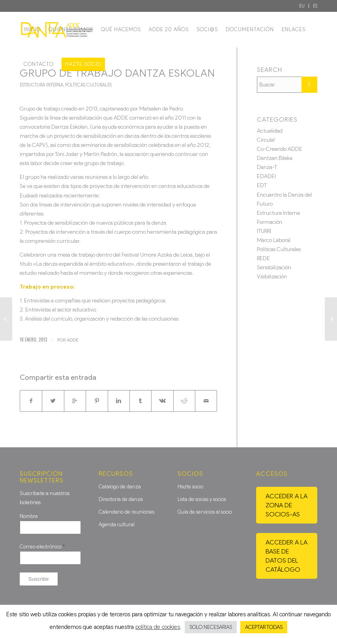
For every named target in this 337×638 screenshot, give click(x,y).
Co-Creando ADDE (279, 149)
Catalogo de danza (120, 487)
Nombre (29, 516)
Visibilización (272, 276)
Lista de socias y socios (202, 499)
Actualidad (270, 131)
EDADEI (266, 176)
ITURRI (264, 231)
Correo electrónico (42, 547)
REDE (263, 258)
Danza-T (267, 167)
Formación (269, 222)
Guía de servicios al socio (205, 512)
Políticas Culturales (88, 85)
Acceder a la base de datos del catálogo (286, 556)
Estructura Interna (41, 85)
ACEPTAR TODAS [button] (264, 627)
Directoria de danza (121, 499)
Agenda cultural (117, 524)
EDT (262, 185)
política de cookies (157, 626)
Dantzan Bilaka (274, 158)
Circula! (266, 140)
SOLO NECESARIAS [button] (210, 627)
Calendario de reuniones (126, 512)
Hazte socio (190, 487)
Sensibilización (274, 267)
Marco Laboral (273, 240)
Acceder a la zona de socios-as (286, 505)
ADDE (72, 340)
